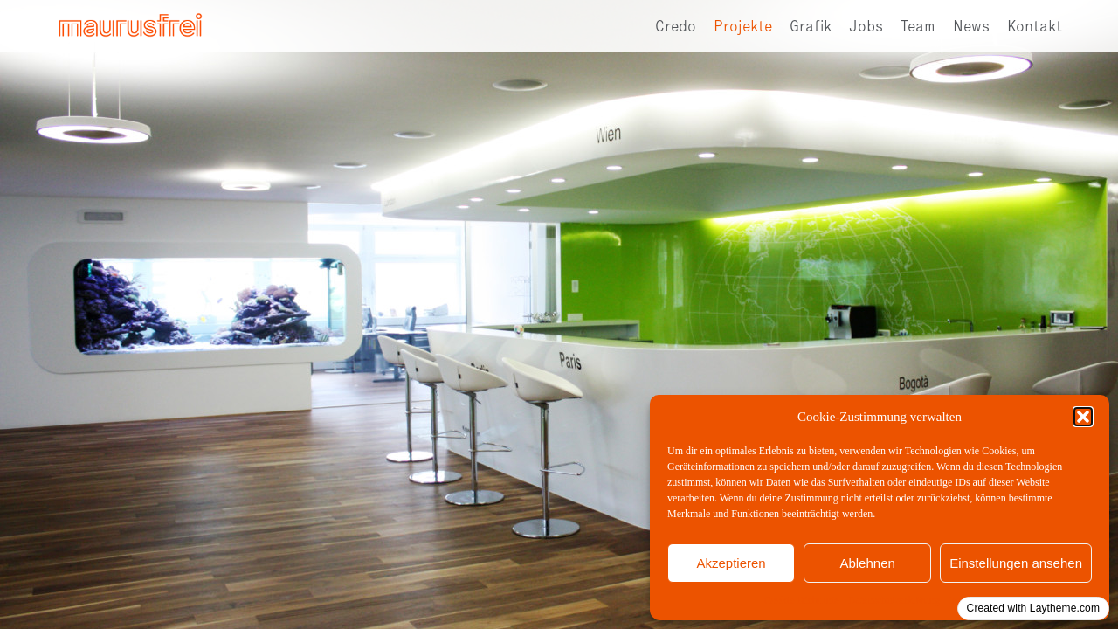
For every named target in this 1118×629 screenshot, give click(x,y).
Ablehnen (866, 563)
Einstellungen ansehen (1015, 563)
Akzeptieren (730, 563)
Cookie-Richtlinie (801, 600)
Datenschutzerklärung (894, 600)
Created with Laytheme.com (1033, 608)
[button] (1083, 416)
